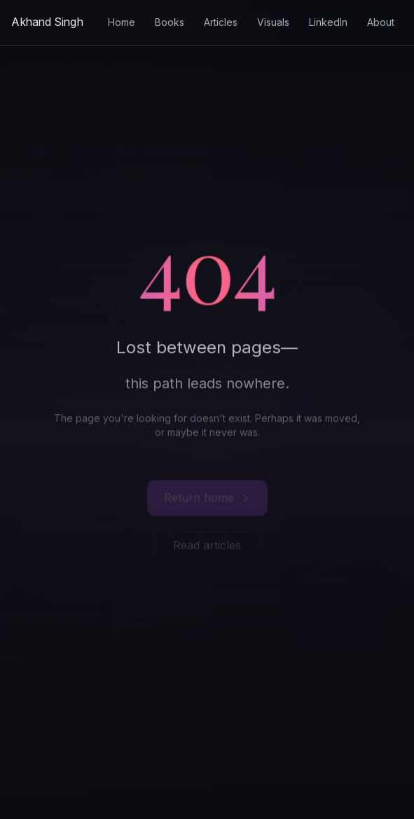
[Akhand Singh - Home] (47, 22)
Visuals (273, 22)
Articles (220, 22)
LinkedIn (328, 22)
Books (169, 22)
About (380, 22)
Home (121, 22)
